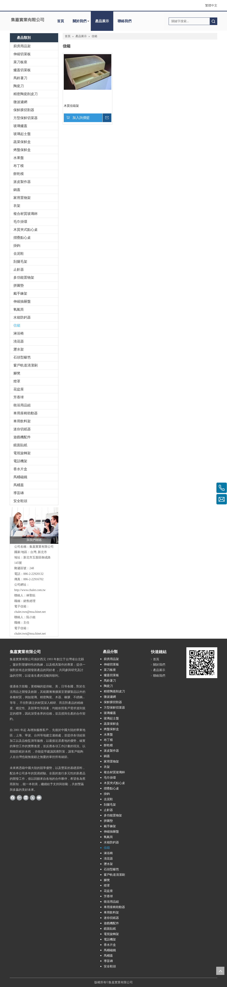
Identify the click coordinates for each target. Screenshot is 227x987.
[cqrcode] (201, 662)
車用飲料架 (22, 421)
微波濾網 (20, 102)
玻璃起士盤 (22, 134)
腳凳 (16, 373)
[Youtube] (39, 797)
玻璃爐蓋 (20, 126)
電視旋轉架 (22, 453)
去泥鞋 (18, 253)
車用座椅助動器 (25, 413)
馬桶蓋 (18, 485)
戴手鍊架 (20, 293)
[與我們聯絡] (34, 525)
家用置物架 (22, 198)
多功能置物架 (23, 277)
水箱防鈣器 (22, 317)
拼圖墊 (18, 285)
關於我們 (79, 21)
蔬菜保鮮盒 (22, 142)
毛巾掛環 (20, 221)
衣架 (16, 205)
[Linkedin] (26, 797)
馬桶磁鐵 (20, 477)
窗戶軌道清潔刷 (25, 365)
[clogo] (27, 20)
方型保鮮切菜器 (25, 118)
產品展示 (102, 21)
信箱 (16, 325)
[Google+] (19, 797)
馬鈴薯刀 (20, 78)
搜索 (213, 21)
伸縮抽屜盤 (22, 301)
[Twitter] (32, 797)
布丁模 (18, 166)
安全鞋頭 (20, 501)
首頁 (60, 21)
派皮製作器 (22, 182)
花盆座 (18, 389)
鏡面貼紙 (20, 445)
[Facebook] (12, 797)
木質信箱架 (71, 105)
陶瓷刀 (18, 86)
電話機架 (20, 461)
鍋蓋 (16, 190)
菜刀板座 (20, 62)
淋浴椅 (18, 333)
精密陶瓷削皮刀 (25, 94)
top (220, 971)
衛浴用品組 (22, 405)
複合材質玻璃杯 (25, 213)
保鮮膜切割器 (23, 110)
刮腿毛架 (20, 261)
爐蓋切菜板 (22, 70)
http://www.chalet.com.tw (30, 590)
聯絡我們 (124, 21)
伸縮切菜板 (22, 54)
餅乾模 (18, 174)
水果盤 (18, 158)
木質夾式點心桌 (25, 229)
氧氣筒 (18, 309)
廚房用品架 (22, 46)
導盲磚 (18, 493)
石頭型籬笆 (22, 357)
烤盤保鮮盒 (22, 150)
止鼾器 (18, 269)
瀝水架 (18, 349)
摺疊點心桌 (22, 237)
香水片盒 (20, 469)
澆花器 (18, 341)
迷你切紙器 (22, 429)
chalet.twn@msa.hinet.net (30, 611)
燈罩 (16, 381)
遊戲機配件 (22, 437)
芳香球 (18, 397)
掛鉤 (16, 245)
